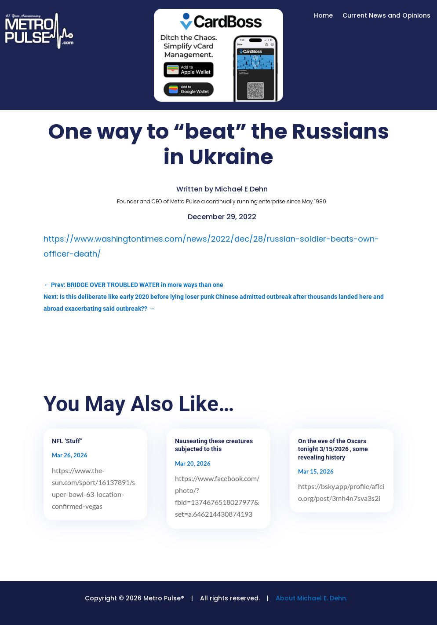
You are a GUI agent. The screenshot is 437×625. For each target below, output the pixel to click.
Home (323, 16)
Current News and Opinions (386, 16)
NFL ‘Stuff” (67, 441)
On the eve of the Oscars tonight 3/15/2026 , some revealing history (333, 449)
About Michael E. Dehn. (311, 598)
